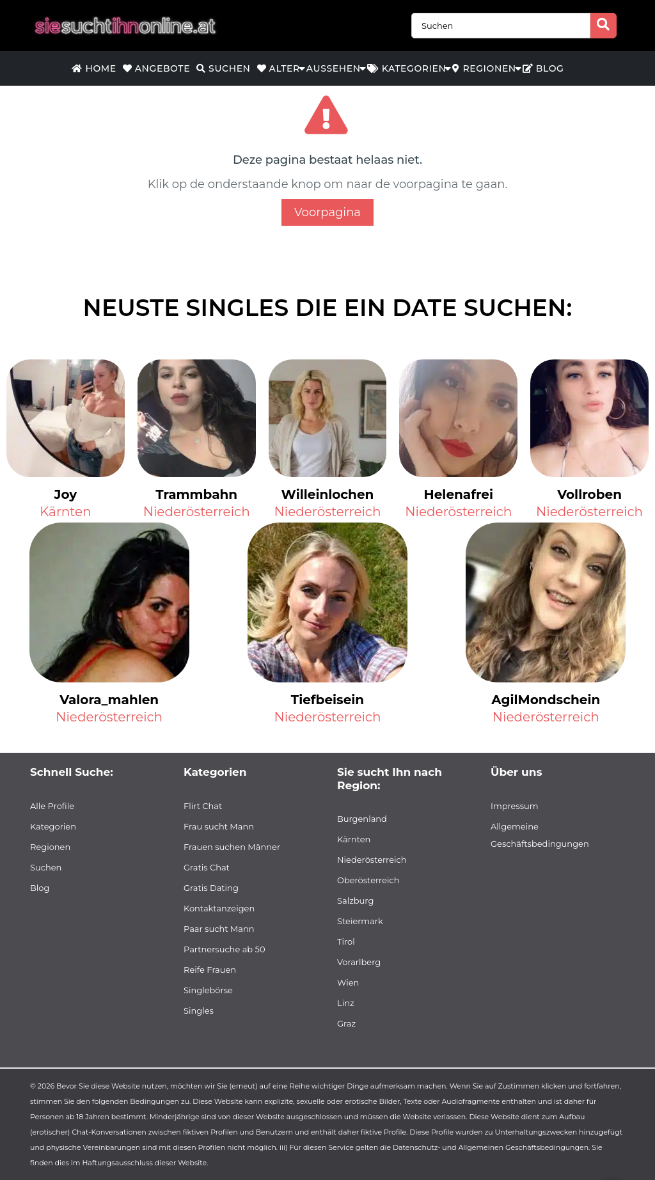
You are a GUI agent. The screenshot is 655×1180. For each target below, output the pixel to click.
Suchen (223, 68)
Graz (346, 1023)
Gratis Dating (211, 888)
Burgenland (362, 819)
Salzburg (355, 900)
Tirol (346, 941)
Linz (345, 1003)
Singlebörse (208, 990)
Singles (199, 1010)
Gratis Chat (207, 867)
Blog (543, 68)
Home (94, 68)
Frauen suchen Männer (232, 847)
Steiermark (360, 921)
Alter (278, 68)
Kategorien (406, 68)
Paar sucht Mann (219, 929)
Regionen (484, 68)
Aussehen (333, 68)
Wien (348, 982)
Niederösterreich (196, 511)
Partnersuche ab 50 (224, 949)
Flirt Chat (203, 806)
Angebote (156, 68)
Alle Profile (52, 806)
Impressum (515, 806)
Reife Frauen (210, 969)
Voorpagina (327, 212)
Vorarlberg (359, 962)
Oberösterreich (368, 880)
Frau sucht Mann (219, 826)
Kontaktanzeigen (219, 908)
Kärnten (65, 511)
